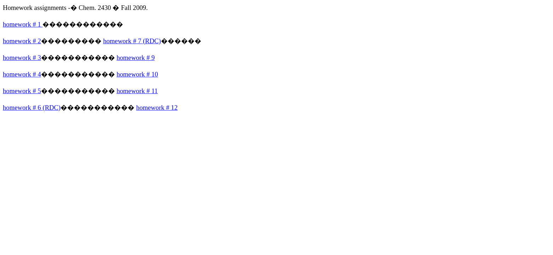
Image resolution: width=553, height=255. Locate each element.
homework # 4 (22, 74)
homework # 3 (22, 57)
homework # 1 (22, 24)
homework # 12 (157, 107)
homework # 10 (137, 74)
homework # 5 (22, 91)
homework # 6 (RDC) (32, 107)
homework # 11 (136, 91)
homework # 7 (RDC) (132, 41)
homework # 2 (22, 41)
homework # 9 (135, 57)
